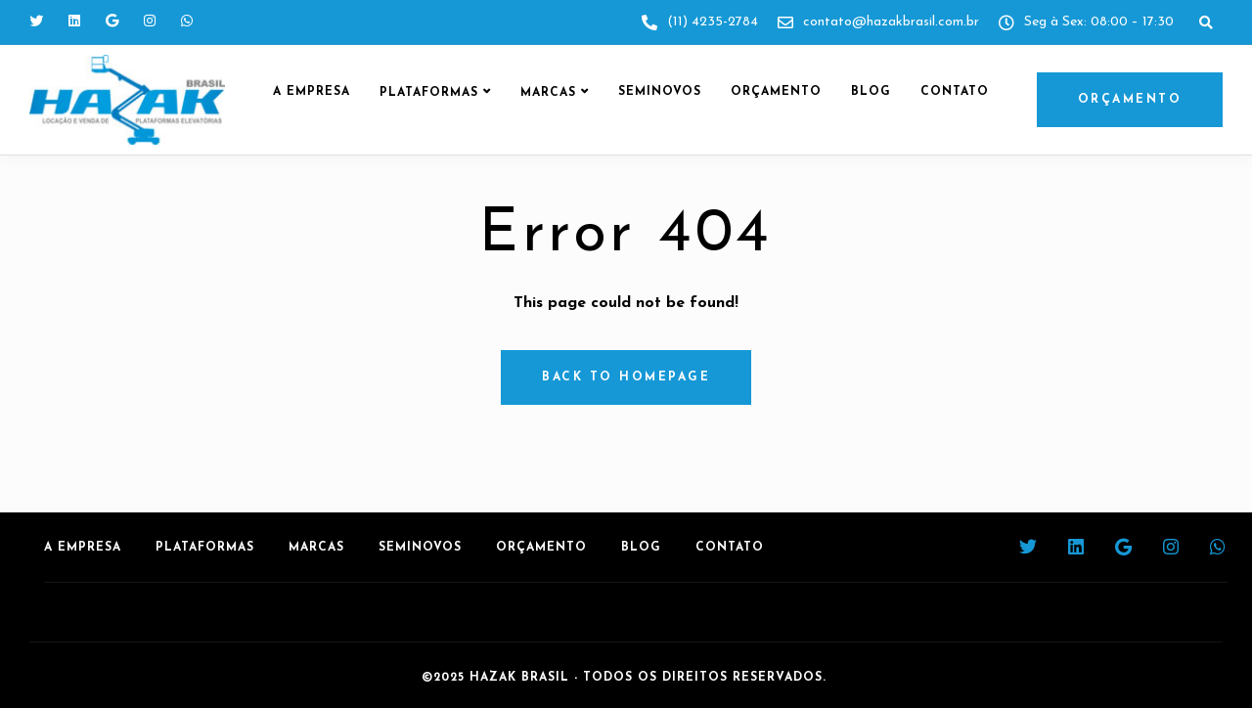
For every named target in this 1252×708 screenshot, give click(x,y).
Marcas (548, 93)
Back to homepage (626, 377)
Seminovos (659, 92)
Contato (954, 92)
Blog (871, 92)
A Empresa (311, 92)
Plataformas (429, 93)
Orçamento (776, 92)
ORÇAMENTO (1130, 100)
